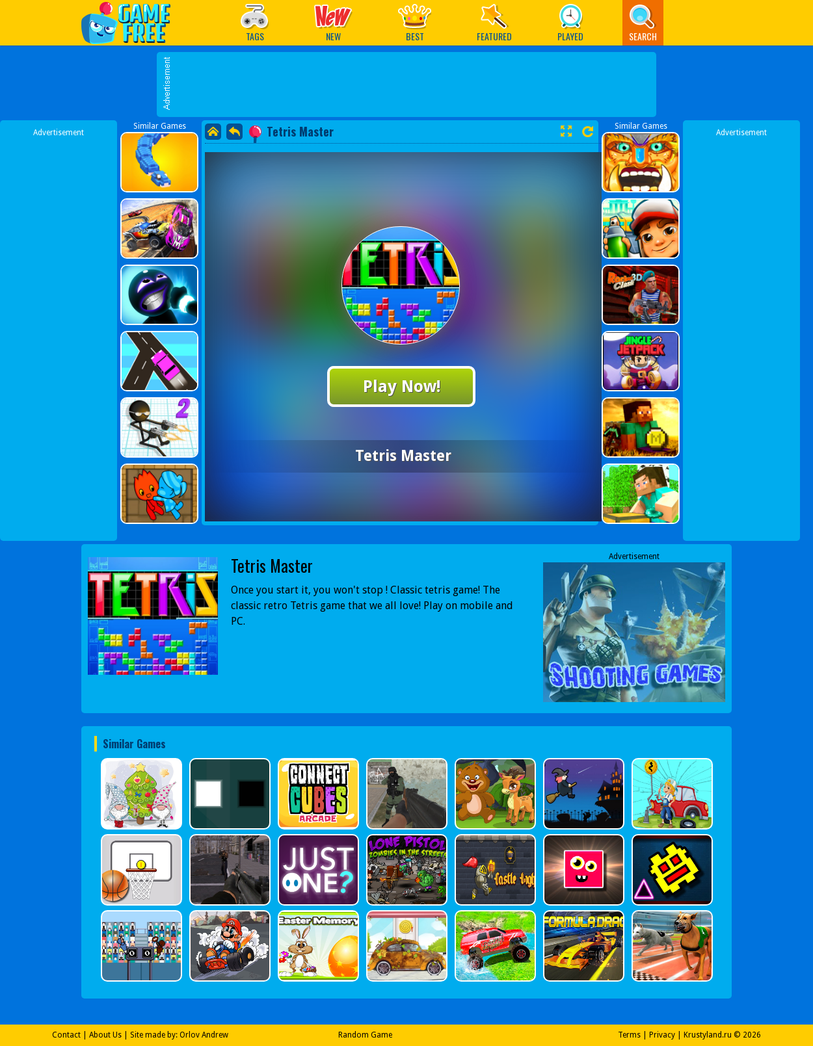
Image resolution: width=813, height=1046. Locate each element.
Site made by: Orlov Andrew (179, 1034)
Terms (629, 1034)
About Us (105, 1034)
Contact (66, 1034)
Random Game (365, 1034)
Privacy (662, 1034)
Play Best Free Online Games (132, 22)
